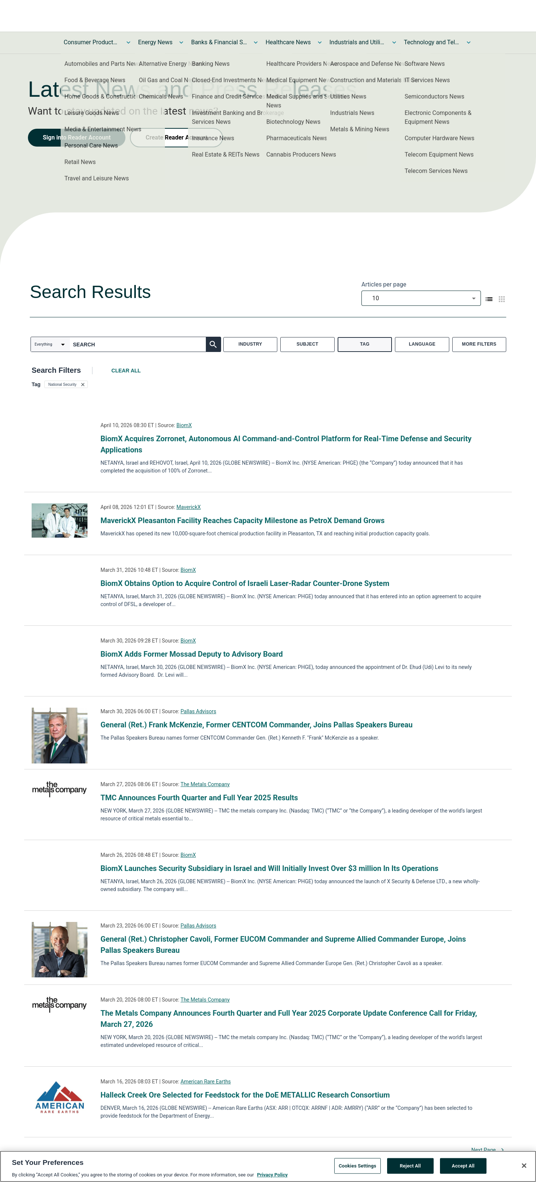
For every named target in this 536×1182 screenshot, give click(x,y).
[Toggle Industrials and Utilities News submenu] (394, 42)
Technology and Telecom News (432, 42)
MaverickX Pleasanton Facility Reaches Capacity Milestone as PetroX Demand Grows (242, 520)
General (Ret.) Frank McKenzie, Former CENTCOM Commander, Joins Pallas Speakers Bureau (256, 724)
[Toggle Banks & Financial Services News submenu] (255, 42)
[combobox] (421, 298)
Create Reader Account (176, 137)
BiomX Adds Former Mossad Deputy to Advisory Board (191, 654)
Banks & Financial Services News (219, 42)
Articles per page (383, 284)
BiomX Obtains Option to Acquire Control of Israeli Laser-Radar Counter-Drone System (244, 583)
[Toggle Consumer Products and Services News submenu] (128, 42)
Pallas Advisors (198, 711)
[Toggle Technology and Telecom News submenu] (468, 42)
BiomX (184, 425)
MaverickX (188, 507)
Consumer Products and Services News (91, 42)
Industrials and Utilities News (357, 42)
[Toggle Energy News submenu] (181, 42)
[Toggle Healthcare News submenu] (319, 42)
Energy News (155, 42)
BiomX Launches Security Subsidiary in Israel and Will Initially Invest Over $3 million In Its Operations (269, 868)
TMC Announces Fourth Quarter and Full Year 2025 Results (199, 797)
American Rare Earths (206, 1082)
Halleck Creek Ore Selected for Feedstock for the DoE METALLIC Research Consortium (245, 1094)
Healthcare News (288, 42)
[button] (66, 384)
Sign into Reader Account (77, 137)
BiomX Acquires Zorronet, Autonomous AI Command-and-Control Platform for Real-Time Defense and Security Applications (286, 444)
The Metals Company (205, 784)
